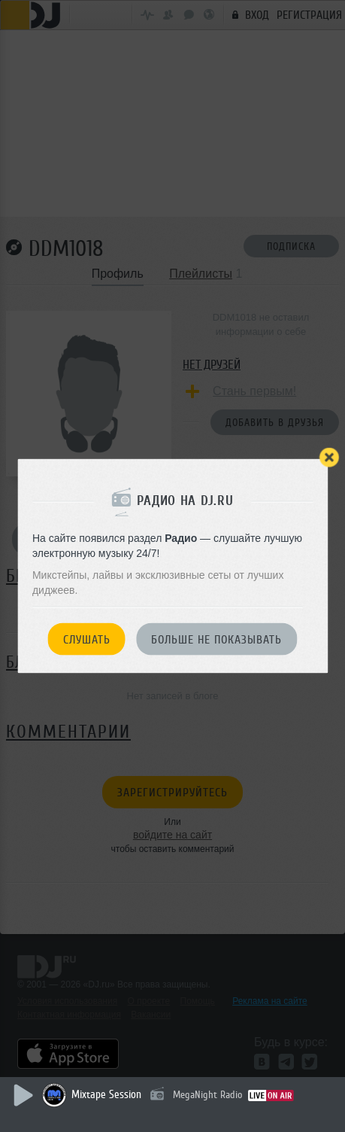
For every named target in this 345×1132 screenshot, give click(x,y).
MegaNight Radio (207, 1094)
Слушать (86, 640)
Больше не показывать (216, 640)
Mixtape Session (106, 1094)
